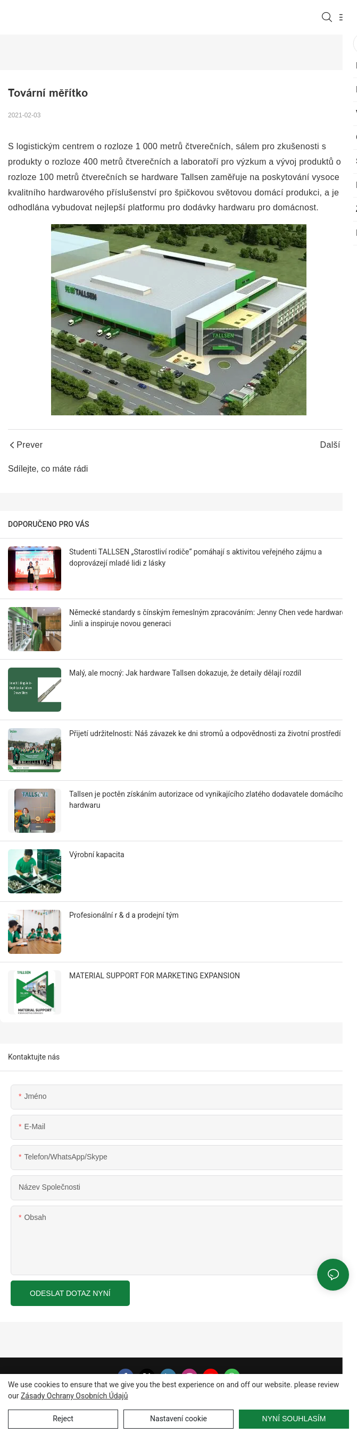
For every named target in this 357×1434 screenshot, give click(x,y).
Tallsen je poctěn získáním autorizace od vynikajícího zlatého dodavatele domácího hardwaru (206, 799)
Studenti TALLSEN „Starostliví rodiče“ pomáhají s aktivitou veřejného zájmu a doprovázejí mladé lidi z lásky (195, 557)
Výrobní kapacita (96, 854)
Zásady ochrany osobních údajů (74, 1396)
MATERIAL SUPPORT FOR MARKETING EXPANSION (154, 975)
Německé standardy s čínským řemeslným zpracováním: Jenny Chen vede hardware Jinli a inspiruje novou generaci (207, 618)
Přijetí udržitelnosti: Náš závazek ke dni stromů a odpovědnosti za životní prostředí (205, 733)
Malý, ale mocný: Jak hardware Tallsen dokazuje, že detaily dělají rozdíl (185, 673)
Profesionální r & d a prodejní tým (124, 915)
